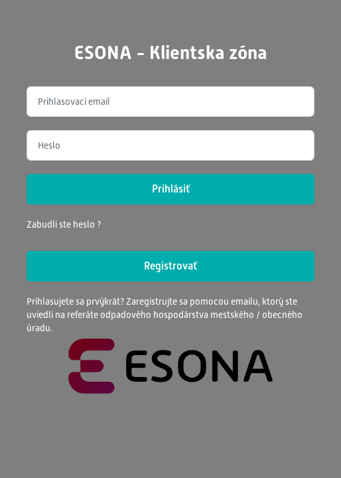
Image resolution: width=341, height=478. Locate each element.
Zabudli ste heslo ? (64, 224)
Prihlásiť (171, 189)
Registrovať (170, 266)
